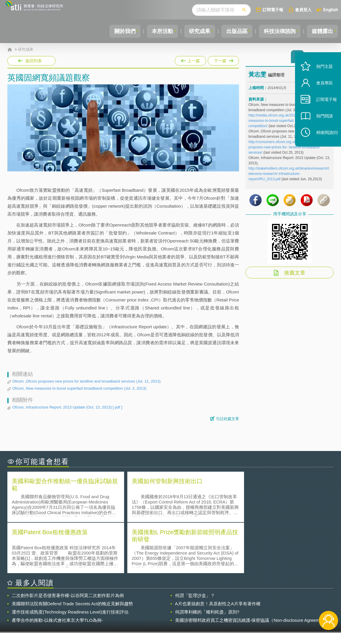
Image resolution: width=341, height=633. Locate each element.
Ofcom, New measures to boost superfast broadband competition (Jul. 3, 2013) (79, 388)
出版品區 (232, 31)
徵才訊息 (207, 600)
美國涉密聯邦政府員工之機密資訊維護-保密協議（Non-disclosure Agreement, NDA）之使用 (251, 568)
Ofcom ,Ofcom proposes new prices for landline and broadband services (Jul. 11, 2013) (86, 381)
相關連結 (285, 600)
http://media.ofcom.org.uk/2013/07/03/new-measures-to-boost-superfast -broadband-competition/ (282, 122)
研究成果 (193, 31)
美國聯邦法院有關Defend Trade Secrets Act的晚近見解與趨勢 (72, 552)
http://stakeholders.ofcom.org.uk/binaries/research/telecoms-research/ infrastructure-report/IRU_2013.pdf (288, 175)
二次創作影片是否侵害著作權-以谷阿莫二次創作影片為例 (68, 543)
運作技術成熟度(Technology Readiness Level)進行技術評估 (70, 560)
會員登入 (303, 9)
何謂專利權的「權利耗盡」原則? (207, 560)
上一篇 (190, 59)
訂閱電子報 (273, 9)
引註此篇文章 (227, 418)
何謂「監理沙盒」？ (195, 543)
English (330, 9)
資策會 (252, 600)
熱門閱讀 (321, 124)
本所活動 (154, 31)
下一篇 (223, 59)
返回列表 (33, 60)
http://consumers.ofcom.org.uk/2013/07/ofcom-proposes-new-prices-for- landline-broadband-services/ (285, 149)
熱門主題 (321, 74)
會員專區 (321, 91)
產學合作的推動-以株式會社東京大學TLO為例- (57, 568)
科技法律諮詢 (277, 31)
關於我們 (115, 31)
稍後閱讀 (323, 140)
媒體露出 (321, 31)
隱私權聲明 (174, 600)
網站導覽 (207, 608)
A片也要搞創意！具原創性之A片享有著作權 (218, 552)
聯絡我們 (172, 608)
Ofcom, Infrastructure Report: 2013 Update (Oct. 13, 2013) (67, 407)
